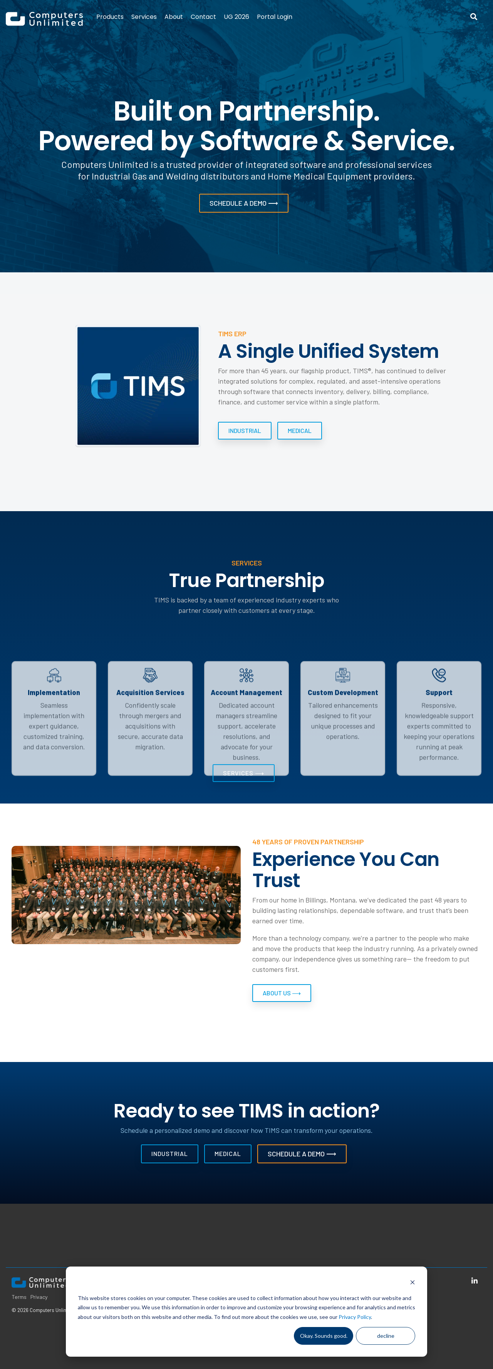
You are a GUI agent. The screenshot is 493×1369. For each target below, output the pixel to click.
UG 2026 (236, 16)
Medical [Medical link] (300, 430)
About (173, 16)
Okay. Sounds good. (323, 1335)
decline (385, 1335)
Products (110, 16)
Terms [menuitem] (19, 1297)
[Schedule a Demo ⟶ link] (243, 203)
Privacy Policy (355, 1317)
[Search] (474, 16)
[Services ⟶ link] (244, 773)
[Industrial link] (245, 431)
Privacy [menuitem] (39, 1297)
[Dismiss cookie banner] (412, 1283)
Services (144, 16)
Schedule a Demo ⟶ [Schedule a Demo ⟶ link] (302, 1153)
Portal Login (274, 16)
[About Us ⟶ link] (281, 993)
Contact (203, 16)
